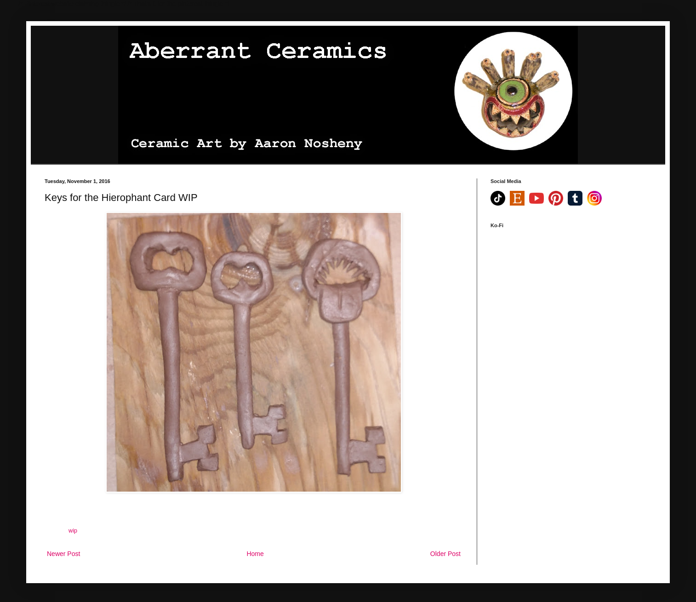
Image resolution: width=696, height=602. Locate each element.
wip (72, 530)
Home (254, 553)
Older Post (445, 553)
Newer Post (63, 553)
